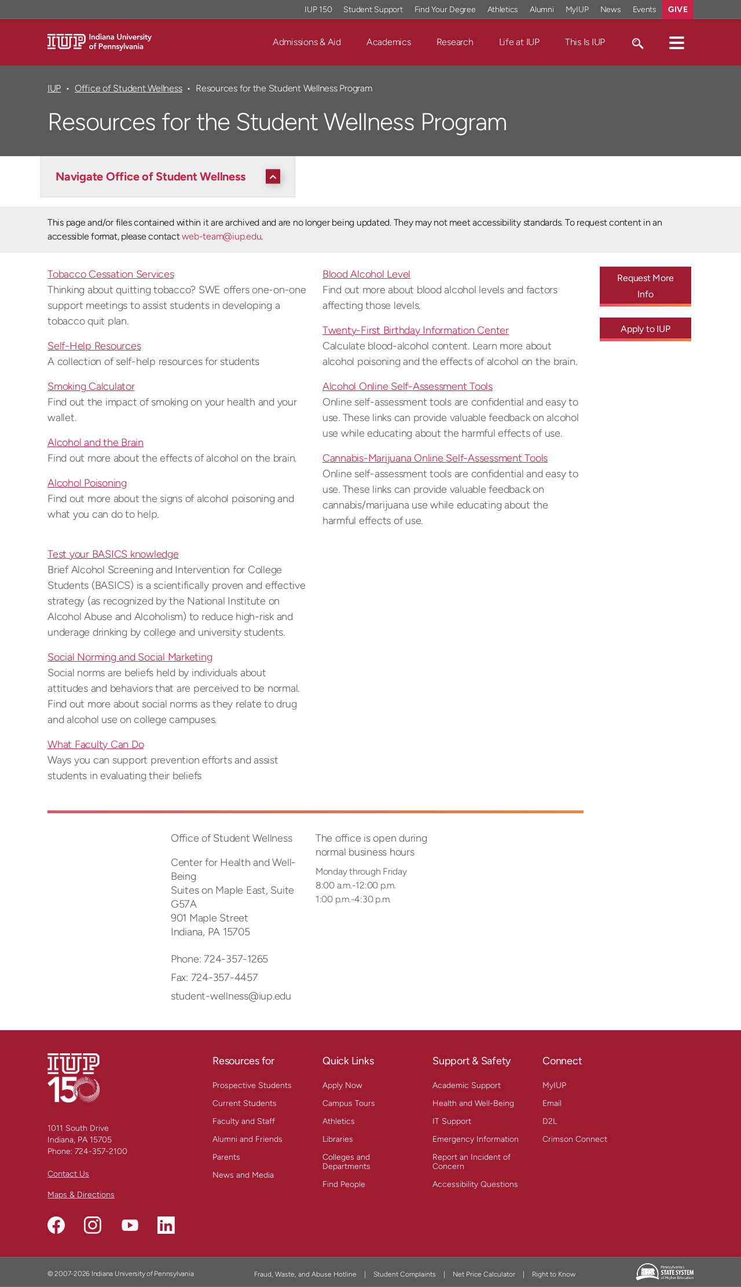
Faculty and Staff (243, 1121)
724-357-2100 (101, 1151)
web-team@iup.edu (221, 236)
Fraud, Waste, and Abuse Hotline (305, 1274)
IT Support (451, 1121)
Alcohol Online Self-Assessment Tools (407, 386)
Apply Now (342, 1085)
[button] (676, 42)
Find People (343, 1184)
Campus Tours (348, 1103)
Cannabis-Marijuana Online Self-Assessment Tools (435, 458)
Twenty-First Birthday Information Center (415, 330)
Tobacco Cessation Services (110, 274)
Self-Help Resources (94, 346)
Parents (226, 1157)
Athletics (338, 1121)
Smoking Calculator (91, 386)
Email (552, 1103)
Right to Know (553, 1274)
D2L (549, 1121)
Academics (388, 41)
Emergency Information (475, 1139)
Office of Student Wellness (128, 88)
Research (455, 41)
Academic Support (466, 1085)
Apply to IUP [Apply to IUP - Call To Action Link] (645, 328)
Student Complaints (404, 1274)
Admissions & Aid (307, 41)
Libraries (337, 1139)
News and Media (243, 1175)
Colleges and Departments (346, 1161)
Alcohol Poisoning (87, 483)
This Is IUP (585, 41)
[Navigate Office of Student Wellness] (171, 176)
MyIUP (554, 1085)
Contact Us (68, 1174)
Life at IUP (519, 41)
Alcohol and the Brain (95, 442)
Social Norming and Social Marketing (129, 657)
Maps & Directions (81, 1195)
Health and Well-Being (473, 1103)
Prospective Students (252, 1085)
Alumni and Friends (247, 1139)
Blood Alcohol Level (366, 274)
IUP (54, 88)
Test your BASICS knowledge (113, 554)
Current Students (244, 1103)
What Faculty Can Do (95, 744)
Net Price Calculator (484, 1274)
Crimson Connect (574, 1139)
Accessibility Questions (475, 1184)
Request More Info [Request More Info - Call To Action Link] (645, 286)
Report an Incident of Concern (471, 1161)
